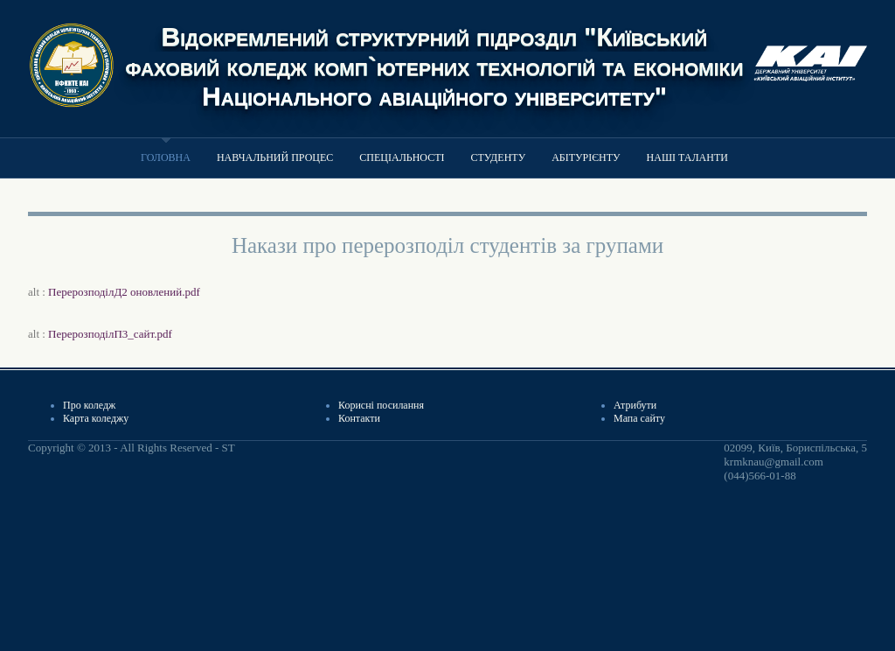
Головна (166, 157)
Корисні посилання (381, 405)
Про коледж (89, 405)
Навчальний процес (275, 157)
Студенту (498, 157)
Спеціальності (401, 157)
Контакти (359, 418)
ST (227, 447)
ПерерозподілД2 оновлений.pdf (124, 291)
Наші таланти (687, 157)
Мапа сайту (639, 418)
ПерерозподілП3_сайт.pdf (110, 333)
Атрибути (635, 405)
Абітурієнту (586, 157)
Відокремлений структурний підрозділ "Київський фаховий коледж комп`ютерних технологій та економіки (435, 51)
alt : (114, 291)
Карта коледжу (95, 418)
